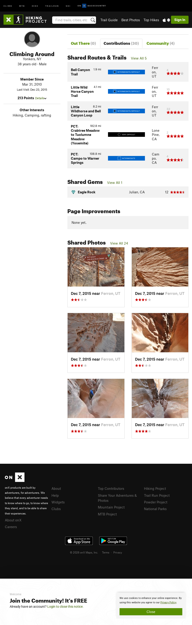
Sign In (179, 20)
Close (151, 612)
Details (40, 98)
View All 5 (139, 58)
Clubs (56, 509)
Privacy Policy (168, 602)
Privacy (117, 552)
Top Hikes (151, 20)
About (56, 488)
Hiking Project (155, 488)
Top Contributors (111, 488)
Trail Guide (109, 20)
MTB (22, 5)
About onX (13, 520)
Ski (68, 5)
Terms (105, 552)
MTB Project (107, 514)
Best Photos (130, 20)
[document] (151, 605)
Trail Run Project (157, 495)
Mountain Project (111, 507)
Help (55, 495)
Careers (11, 527)
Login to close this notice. (65, 606)
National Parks (155, 509)
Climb (7, 5)
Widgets (58, 502)
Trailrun (52, 5)
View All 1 (114, 182)
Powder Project (155, 502)
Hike (35, 5)
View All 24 (119, 243)
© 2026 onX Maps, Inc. (84, 552)
